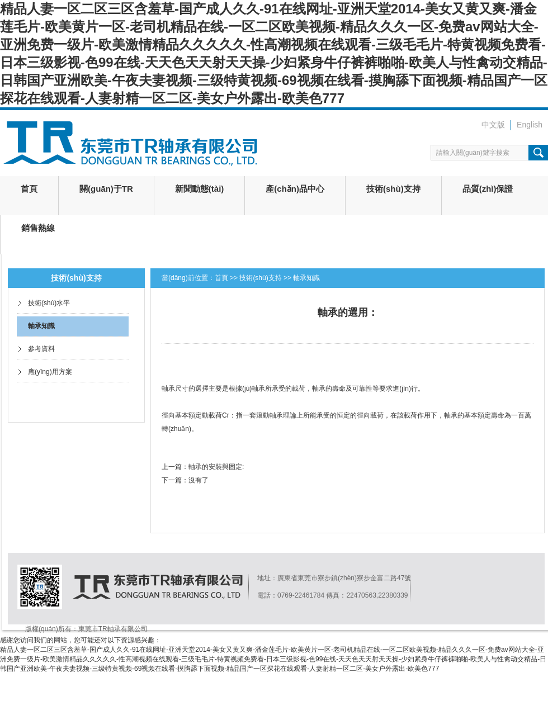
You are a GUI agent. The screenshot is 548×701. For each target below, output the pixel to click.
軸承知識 (41, 326)
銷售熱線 (38, 228)
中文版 (493, 124)
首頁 (29, 188)
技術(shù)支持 (393, 188)
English (529, 124)
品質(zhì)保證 (487, 188)
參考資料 (41, 349)
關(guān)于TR (106, 188)
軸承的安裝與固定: (216, 467)
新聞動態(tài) (199, 188)
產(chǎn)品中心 (295, 188)
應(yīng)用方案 (50, 372)
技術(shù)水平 (49, 303)
